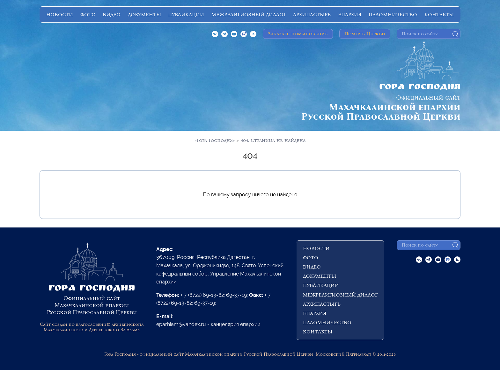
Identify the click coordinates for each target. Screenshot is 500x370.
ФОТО (88, 14)
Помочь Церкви (364, 34)
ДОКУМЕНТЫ (144, 14)
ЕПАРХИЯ (350, 14)
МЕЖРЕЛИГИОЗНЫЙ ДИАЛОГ (248, 14)
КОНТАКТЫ (439, 14)
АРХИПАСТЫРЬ (312, 14)
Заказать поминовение (298, 34)
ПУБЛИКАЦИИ (186, 14)
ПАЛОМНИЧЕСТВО (393, 14)
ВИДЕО (112, 14)
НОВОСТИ (59, 14)
